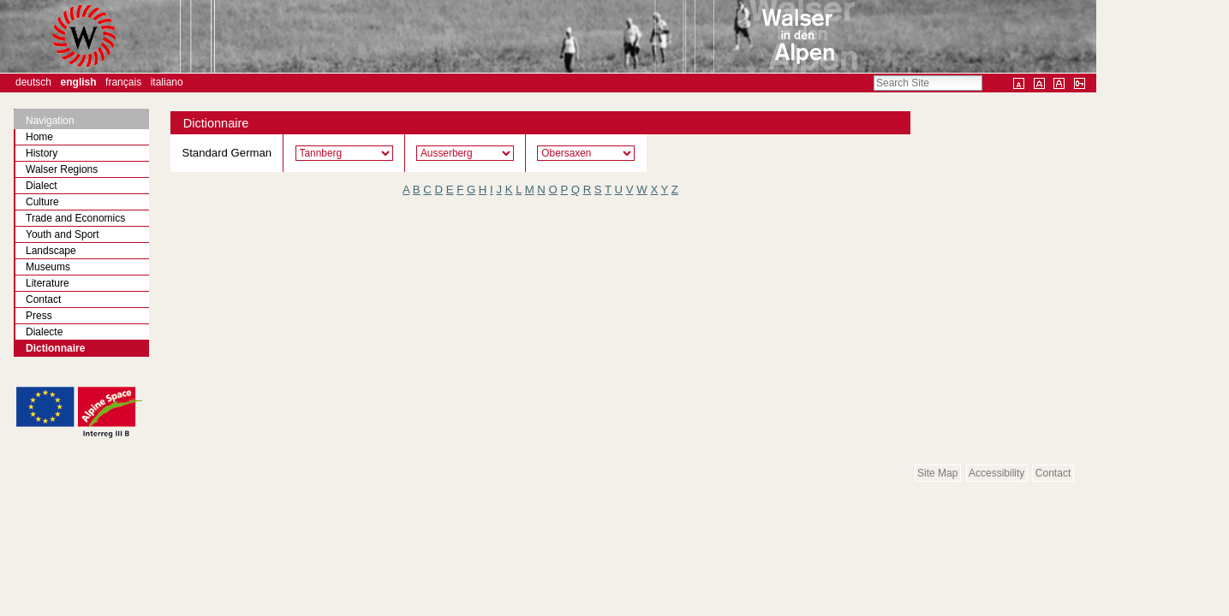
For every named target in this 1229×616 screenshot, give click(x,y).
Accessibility (996, 473)
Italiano (167, 82)
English (79, 82)
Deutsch (33, 82)
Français (123, 82)
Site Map (937, 473)
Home (39, 137)
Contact (1053, 473)
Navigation (50, 121)
